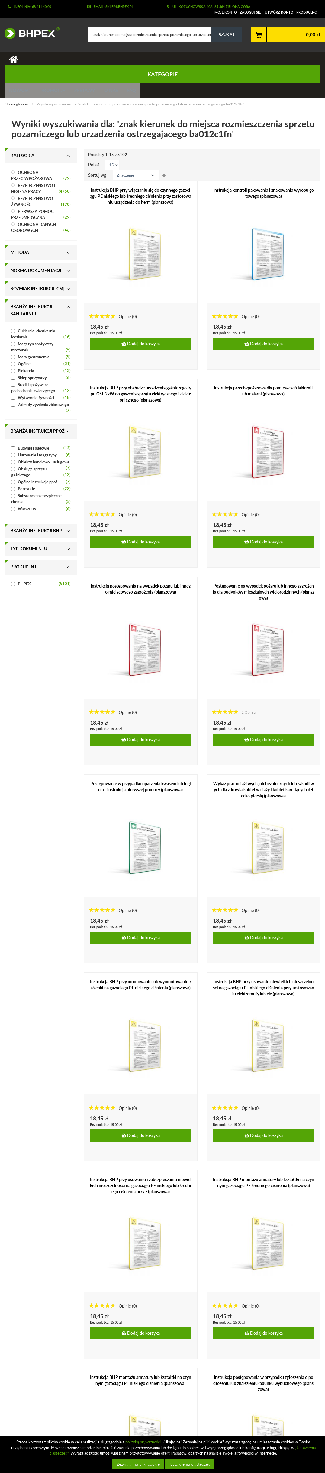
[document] (163, 1454)
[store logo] (30, 33)
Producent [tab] (24, 569)
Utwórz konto (279, 12)
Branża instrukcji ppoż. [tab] (38, 433)
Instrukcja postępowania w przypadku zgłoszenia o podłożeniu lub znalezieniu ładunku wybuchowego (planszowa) (263, 1386)
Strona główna (17, 106)
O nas (122, 91)
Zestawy (92, 91)
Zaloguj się (250, 12)
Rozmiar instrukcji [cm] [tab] (37, 291)
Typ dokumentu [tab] (29, 551)
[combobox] (165, 34)
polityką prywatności (143, 1441)
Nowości (22, 91)
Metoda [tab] (20, 255)
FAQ (145, 91)
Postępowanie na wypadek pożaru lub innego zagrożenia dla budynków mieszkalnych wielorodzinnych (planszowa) (263, 594)
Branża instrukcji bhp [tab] (36, 533)
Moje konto (225, 12)
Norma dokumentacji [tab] (36, 273)
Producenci (306, 12)
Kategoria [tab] (22, 158)
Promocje (57, 91)
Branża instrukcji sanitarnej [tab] (31, 313)
